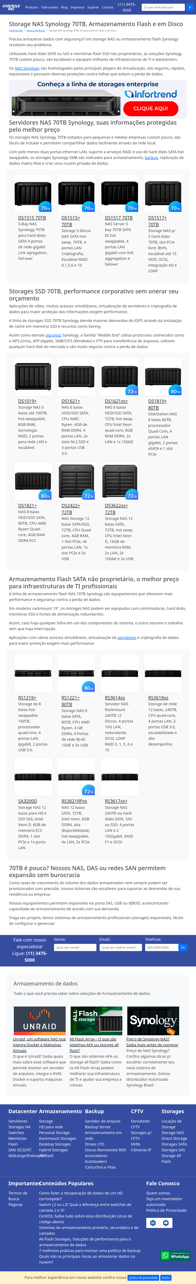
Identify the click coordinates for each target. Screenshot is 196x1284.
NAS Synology (27, 68)
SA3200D (27, 801)
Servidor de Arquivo (102, 1121)
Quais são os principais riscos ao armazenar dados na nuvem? (87, 1259)
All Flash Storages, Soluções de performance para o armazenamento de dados (85, 1241)
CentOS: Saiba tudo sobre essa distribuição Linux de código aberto (85, 1218)
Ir (190, 7)
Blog (64, 7)
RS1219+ (27, 698)
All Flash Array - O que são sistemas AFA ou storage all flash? (94, 1044)
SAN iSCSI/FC (20, 1149)
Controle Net (16, 30)
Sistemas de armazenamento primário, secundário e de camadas (88, 1230)
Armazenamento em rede (103, 1135)
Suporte (93, 7)
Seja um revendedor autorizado (164, 1201)
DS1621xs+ (116, 401)
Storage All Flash (171, 1158)
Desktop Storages (55, 1144)
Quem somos (158, 1193)
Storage (46, 1121)
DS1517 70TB (119, 218)
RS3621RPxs (74, 801)
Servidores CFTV (140, 1124)
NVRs (135, 1144)
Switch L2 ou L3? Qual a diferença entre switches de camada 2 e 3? (85, 1207)
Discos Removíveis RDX (105, 1149)
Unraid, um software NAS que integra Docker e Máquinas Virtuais (39, 1044)
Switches (16, 1132)
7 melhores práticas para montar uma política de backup (89, 1250)
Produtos (31, 7)
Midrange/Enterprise (21, 1155)
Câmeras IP (141, 1149)
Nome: (60, 939)
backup (151, 157)
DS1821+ (27, 505)
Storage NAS (173, 1132)
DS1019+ (27, 401)
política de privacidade (143, 1278)
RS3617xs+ (116, 801)
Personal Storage (54, 1132)
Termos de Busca (36, 30)
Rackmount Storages (57, 1138)
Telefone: (153, 939)
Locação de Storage (172, 1124)
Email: (105, 939)
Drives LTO (94, 1144)
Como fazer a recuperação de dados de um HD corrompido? (81, 1195)
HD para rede (51, 1126)
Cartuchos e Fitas (100, 1167)
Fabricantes (49, 7)
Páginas (15, 1204)
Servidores (17, 1121)
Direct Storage (174, 1138)
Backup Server (98, 1126)
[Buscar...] (163, 7)
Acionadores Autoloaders (96, 1158)
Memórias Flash (17, 1141)
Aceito (166, 1278)
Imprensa (77, 7)
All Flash (46, 1155)
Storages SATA (174, 1144)
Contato (108, 7)
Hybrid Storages (53, 1149)
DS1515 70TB (32, 218)
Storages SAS (173, 1149)
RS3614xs (115, 698)
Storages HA (19, 1126)
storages (53, 335)
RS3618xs (158, 698)
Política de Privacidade (166, 1210)
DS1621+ (71, 401)
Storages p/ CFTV (141, 1135)
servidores (127, 637)
